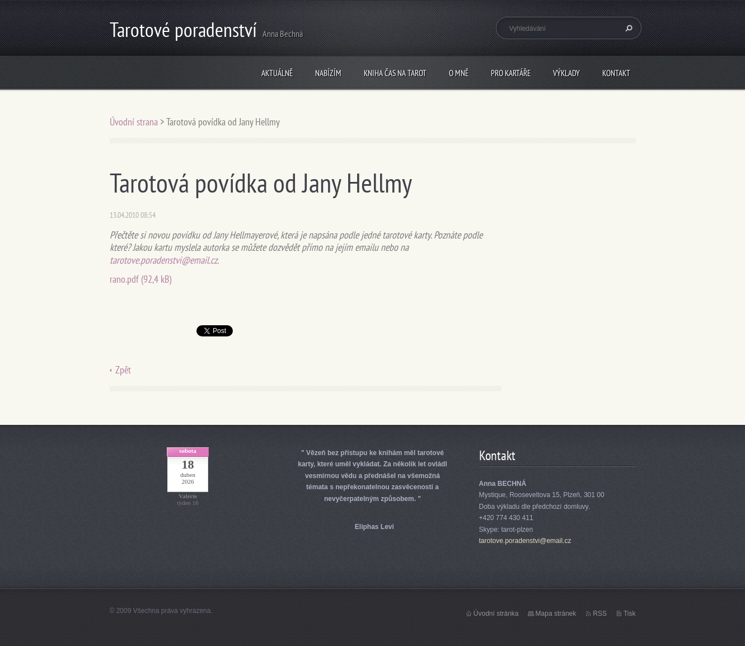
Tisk (630, 613)
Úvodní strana (135, 121)
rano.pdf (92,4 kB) (140, 279)
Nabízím (328, 73)
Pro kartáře (511, 73)
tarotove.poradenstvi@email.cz (163, 260)
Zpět (123, 369)
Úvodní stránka (496, 613)
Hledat (627, 28)
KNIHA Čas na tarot (395, 73)
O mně (458, 73)
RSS (600, 613)
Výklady (566, 73)
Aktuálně (277, 73)
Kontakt (616, 73)
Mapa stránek (556, 613)
